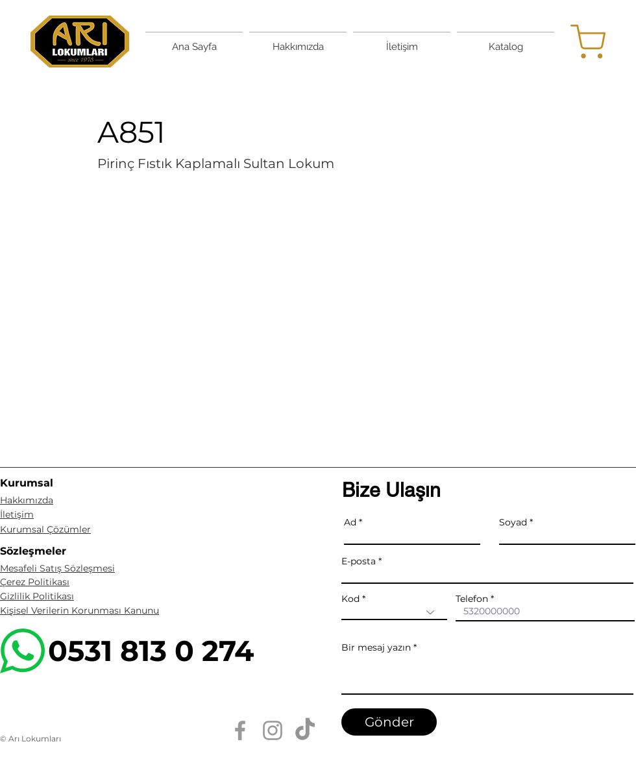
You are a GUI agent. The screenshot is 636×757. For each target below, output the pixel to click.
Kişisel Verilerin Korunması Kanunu (79, 610)
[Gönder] (389, 722)
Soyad (513, 522)
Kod (350, 598)
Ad (350, 522)
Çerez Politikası (34, 582)
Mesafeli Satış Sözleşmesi (57, 568)
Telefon (472, 598)
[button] (318, 309)
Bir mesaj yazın (376, 647)
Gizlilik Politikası (37, 596)
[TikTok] (305, 730)
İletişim (17, 514)
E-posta (358, 561)
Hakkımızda (26, 500)
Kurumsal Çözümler (45, 529)
